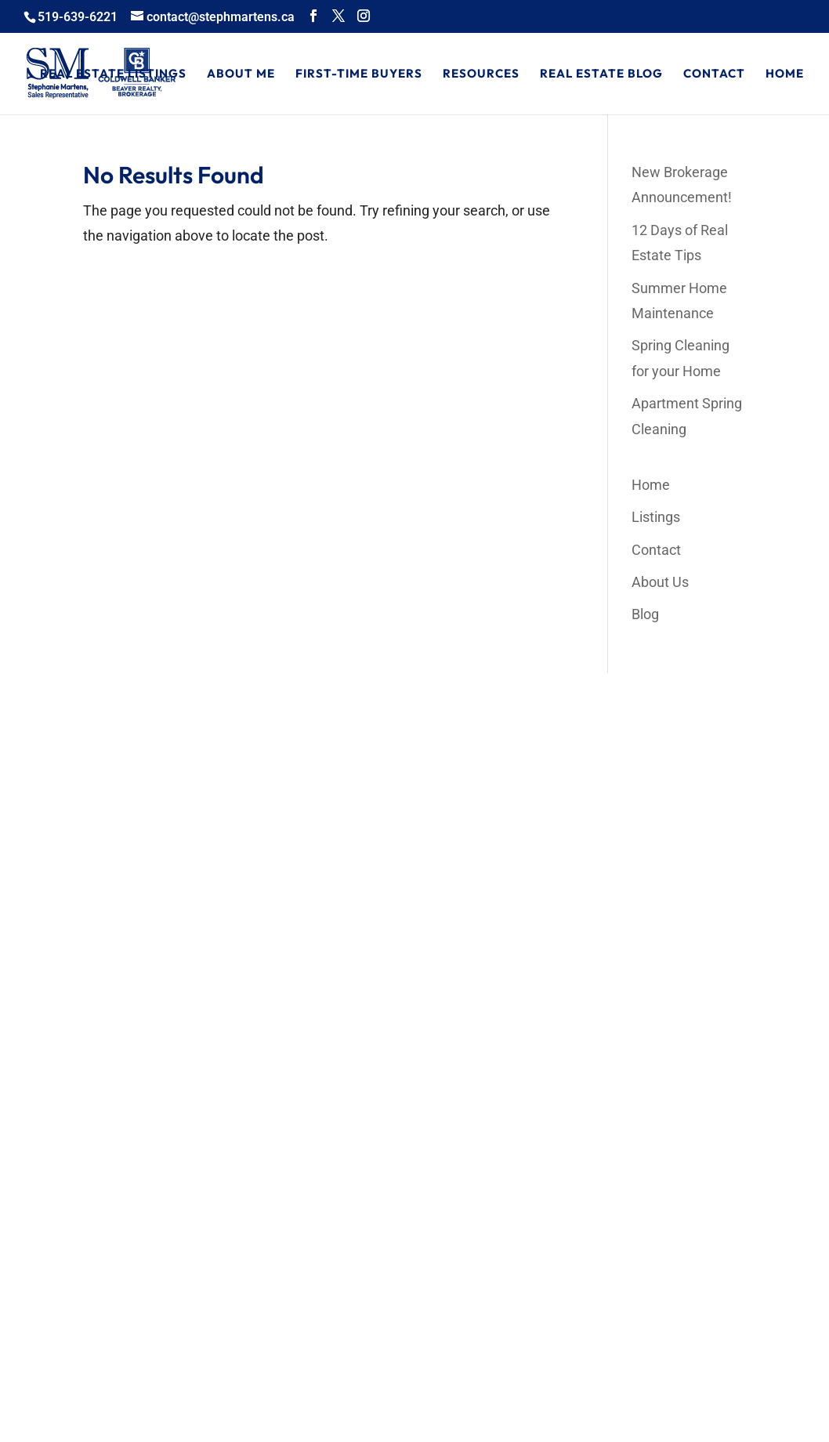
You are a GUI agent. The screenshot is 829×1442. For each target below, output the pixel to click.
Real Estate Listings (113, 74)
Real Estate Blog (601, 74)
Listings (656, 517)
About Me (241, 74)
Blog (645, 614)
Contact (714, 74)
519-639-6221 (78, 16)
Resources (481, 74)
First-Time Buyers (358, 74)
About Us (660, 582)
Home (785, 74)
